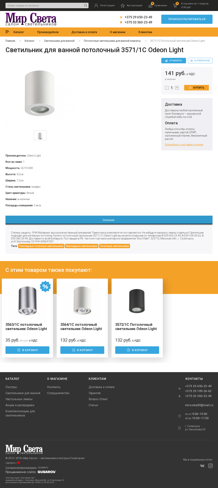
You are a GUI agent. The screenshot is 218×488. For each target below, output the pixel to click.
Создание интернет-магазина (20, 467)
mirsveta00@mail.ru (199, 405)
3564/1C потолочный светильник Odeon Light (81, 326)
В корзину (27, 350)
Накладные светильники (81, 246)
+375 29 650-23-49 (136, 17)
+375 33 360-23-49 (136, 22)
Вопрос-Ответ (98, 399)
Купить (196, 87)
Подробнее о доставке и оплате (184, 144)
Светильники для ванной (22, 393)
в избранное (200, 60)
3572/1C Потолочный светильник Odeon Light (136, 326)
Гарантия (95, 393)
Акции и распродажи (19, 405)
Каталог (18, 32)
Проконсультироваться (187, 19)
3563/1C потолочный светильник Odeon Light (26, 326)
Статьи (93, 405)
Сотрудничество (58, 393)
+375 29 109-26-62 (198, 391)
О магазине (117, 32)
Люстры (11, 387)
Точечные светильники (114, 246)
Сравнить (173, 60)
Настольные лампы (19, 399)
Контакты (54, 387)
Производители (48, 32)
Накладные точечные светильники (41, 246)
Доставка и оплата (84, 32)
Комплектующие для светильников (20, 413)
